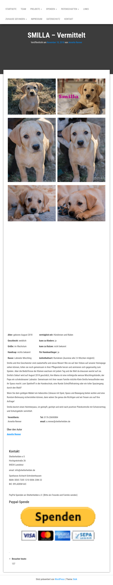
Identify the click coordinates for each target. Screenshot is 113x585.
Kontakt (68, 19)
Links (86, 9)
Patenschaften (70, 9)
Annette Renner (75, 42)
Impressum (36, 19)
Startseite (11, 9)
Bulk (75, 579)
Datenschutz (53, 19)
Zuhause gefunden (16, 19)
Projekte (36, 9)
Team (23, 9)
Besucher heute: (19, 558)
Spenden (51, 9)
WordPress (60, 579)
